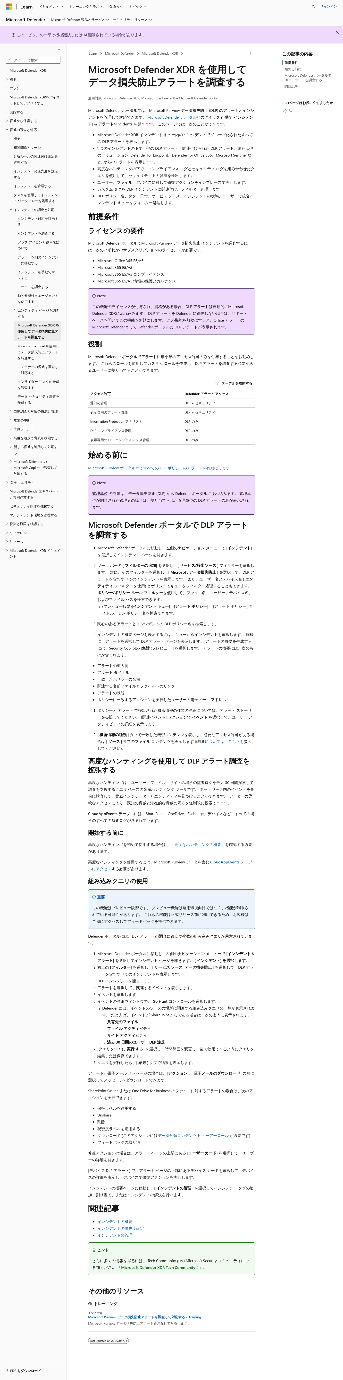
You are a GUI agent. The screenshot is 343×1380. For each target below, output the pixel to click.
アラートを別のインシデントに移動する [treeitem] (37, 260)
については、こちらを (224, 741)
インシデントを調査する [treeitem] (36, 233)
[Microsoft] (9, 6)
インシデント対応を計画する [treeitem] (37, 221)
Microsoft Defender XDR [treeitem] (28, 70)
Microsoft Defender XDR (160, 53)
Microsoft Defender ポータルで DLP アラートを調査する (307, 77)
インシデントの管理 (114, 1235)
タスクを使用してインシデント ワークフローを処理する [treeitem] (36, 198)
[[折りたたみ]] (59, 49)
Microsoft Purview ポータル (111, 467)
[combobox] (33, 60)
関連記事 (291, 86)
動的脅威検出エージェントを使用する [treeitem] (37, 298)
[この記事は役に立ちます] (285, 111)
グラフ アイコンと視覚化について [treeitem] (38, 245)
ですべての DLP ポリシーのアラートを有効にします (184, 467)
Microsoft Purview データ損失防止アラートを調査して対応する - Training (144, 1317)
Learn (93, 53)
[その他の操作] (250, 54)
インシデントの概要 (114, 1221)
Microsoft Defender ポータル (172, 117)
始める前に (292, 69)
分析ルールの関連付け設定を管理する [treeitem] (36, 159)
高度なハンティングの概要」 (200, 844)
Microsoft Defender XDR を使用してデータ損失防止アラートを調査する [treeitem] (38, 331)
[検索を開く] (313, 6)
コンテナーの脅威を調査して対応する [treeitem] (37, 369)
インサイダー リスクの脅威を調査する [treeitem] (38, 384)
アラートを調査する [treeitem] (32, 286)
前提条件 (291, 62)
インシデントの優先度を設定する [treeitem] (36, 174)
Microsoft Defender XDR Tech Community (158, 1267)
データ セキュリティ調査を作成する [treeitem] (38, 399)
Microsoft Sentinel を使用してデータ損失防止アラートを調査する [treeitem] (38, 352)
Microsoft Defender (119, 53)
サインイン (328, 6)
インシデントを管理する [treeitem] (32, 186)
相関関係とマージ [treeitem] (27, 147)
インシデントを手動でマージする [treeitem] (37, 275)
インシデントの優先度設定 (120, 1228)
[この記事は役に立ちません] (291, 111)
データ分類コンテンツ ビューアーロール (193, 1135)
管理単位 (100, 493)
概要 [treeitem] (17, 138)
